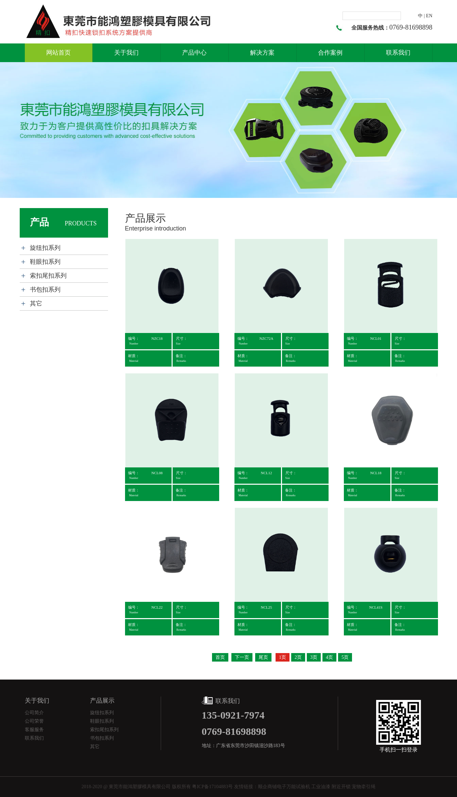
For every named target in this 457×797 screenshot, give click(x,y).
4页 (329, 657)
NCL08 (157, 473)
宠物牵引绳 (363, 786)
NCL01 (376, 338)
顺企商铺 (267, 786)
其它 (36, 303)
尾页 (263, 657)
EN (429, 15)
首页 (220, 657)
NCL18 (376, 473)
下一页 (242, 657)
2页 (298, 657)
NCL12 (266, 473)
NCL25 (266, 607)
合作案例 (330, 52)
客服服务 (34, 729)
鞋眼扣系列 (45, 261)
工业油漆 (320, 786)
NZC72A (267, 338)
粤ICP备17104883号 (212, 786)
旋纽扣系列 (45, 247)
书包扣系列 (45, 289)
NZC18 (157, 338)
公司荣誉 (34, 721)
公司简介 (34, 712)
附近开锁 (341, 786)
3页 (313, 657)
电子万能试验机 (293, 786)
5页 (345, 657)
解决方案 (262, 52)
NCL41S (375, 607)
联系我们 (398, 52)
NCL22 (157, 607)
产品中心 (194, 52)
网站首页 (58, 52)
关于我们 (126, 52)
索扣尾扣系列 (48, 275)
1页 (282, 657)
